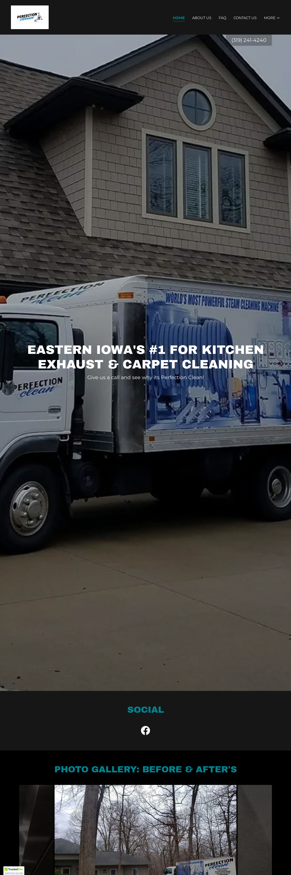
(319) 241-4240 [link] (248, 40)
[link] (30, 17)
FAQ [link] (222, 18)
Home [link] (179, 18)
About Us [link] (201, 18)
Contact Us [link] (245, 18)
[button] (272, 18)
